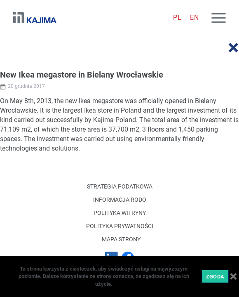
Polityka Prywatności (119, 226)
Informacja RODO (119, 199)
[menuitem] (177, 17)
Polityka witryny (120, 213)
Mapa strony (121, 239)
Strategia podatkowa (119, 186)
